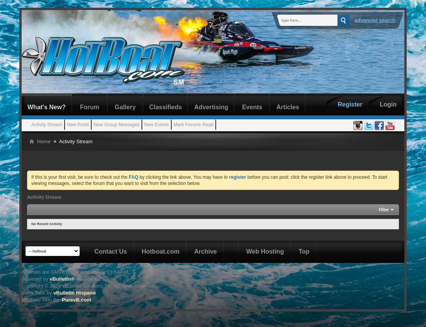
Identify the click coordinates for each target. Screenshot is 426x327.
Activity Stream (46, 124)
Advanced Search (374, 20)
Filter (384, 209)
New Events (156, 124)
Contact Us (110, 251)
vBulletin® (61, 279)
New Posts (78, 124)
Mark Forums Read (193, 124)
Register (349, 104)
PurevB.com (76, 300)
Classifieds (165, 107)
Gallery (125, 107)
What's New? (46, 107)
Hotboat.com (160, 251)
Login (388, 104)
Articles (287, 107)
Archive (205, 251)
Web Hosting (265, 251)
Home (44, 141)
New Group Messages (117, 124)
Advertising (211, 107)
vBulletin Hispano (74, 293)
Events (252, 107)
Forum (89, 107)
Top (303, 251)
